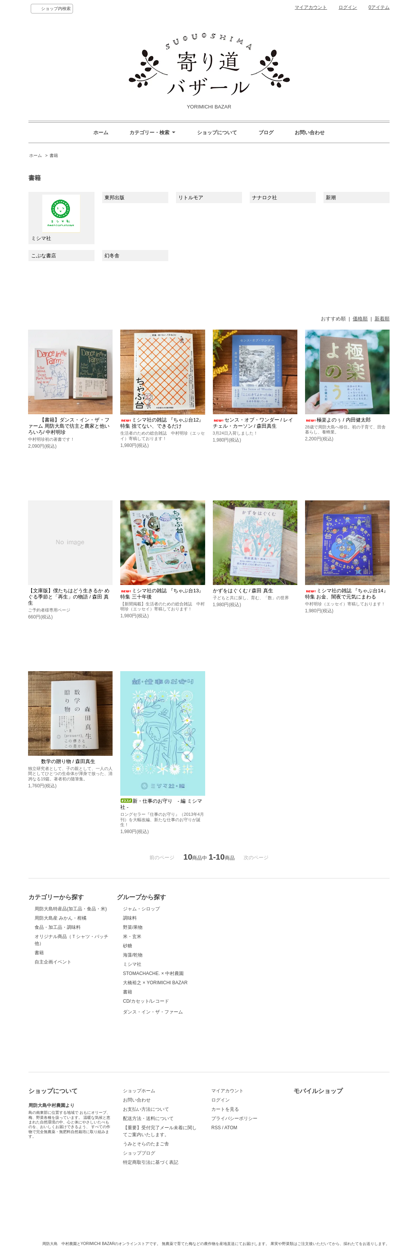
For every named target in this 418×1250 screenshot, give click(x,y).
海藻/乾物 (133, 955)
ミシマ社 (56, 218)
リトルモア (190, 197)
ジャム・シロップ (141, 909)
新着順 (382, 319)
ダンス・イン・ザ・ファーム (153, 1030)
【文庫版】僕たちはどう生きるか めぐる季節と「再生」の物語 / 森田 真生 (68, 597)
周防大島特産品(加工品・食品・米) (71, 909)
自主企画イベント (53, 962)
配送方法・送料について (148, 1118)
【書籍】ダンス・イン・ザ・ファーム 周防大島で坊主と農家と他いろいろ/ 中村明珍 (68, 426)
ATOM (230, 1127)
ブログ (266, 132)
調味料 (130, 918)
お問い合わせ (310, 132)
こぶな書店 (43, 255)
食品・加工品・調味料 (58, 927)
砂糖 (127, 945)
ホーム (100, 132)
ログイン (347, 7)
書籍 (54, 155)
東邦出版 (114, 197)
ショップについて (217, 132)
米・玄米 (132, 936)
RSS (216, 1127)
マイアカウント (311, 7)
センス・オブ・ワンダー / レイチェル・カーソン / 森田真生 (253, 423)
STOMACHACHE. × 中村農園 (153, 973)
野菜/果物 (133, 927)
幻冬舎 (111, 255)
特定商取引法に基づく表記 (150, 1162)
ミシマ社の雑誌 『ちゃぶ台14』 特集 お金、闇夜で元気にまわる (346, 594)
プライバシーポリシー (234, 1118)
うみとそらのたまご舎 (146, 1144)
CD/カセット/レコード (146, 1001)
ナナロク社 (264, 197)
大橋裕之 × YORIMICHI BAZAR (155, 982)
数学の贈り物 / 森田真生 (61, 761)
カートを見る (225, 1109)
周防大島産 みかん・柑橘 (60, 918)
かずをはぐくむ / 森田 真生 (243, 590)
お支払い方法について (146, 1109)
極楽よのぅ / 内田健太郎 (338, 420)
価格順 (360, 319)
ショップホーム (139, 1090)
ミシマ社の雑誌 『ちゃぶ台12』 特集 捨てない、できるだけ (162, 423)
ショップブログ (139, 1153)
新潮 (331, 197)
